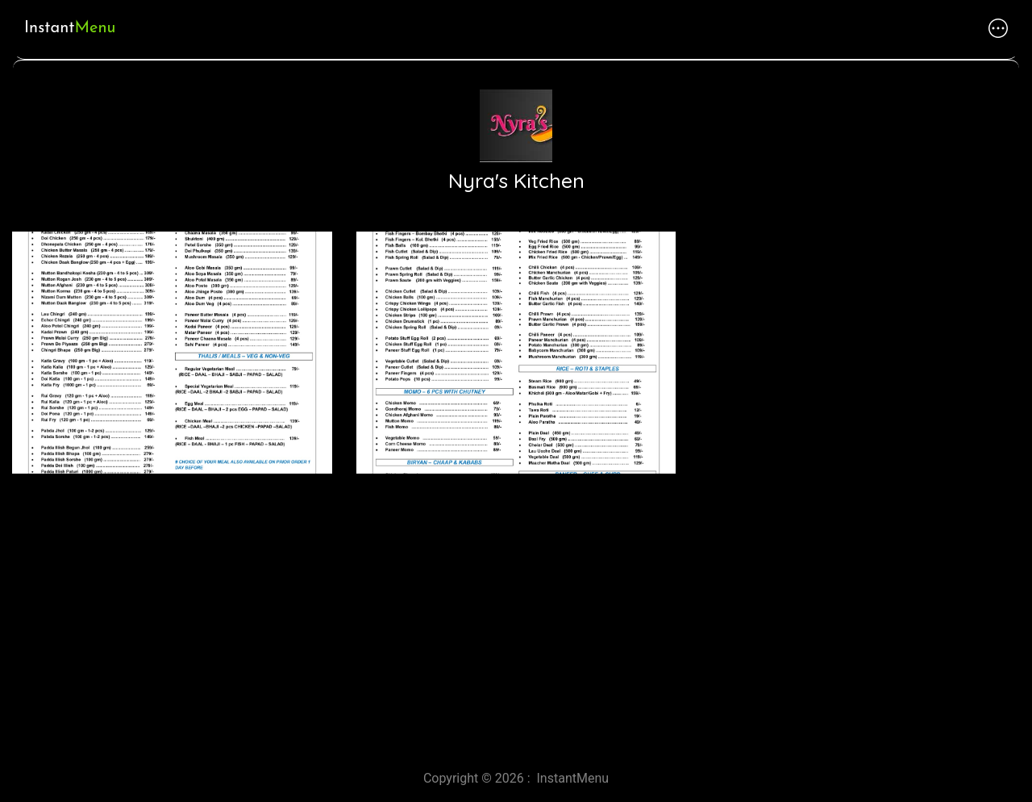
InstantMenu (573, 778)
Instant (69, 28)
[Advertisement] (484, 616)
